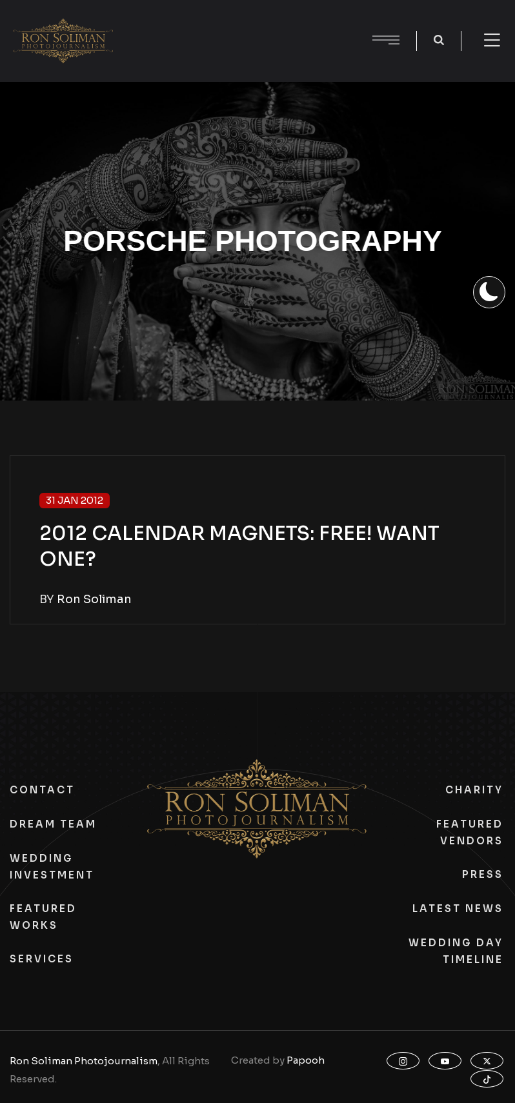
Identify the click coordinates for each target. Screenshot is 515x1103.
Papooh (306, 1060)
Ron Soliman (94, 599)
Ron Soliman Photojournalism (83, 1061)
